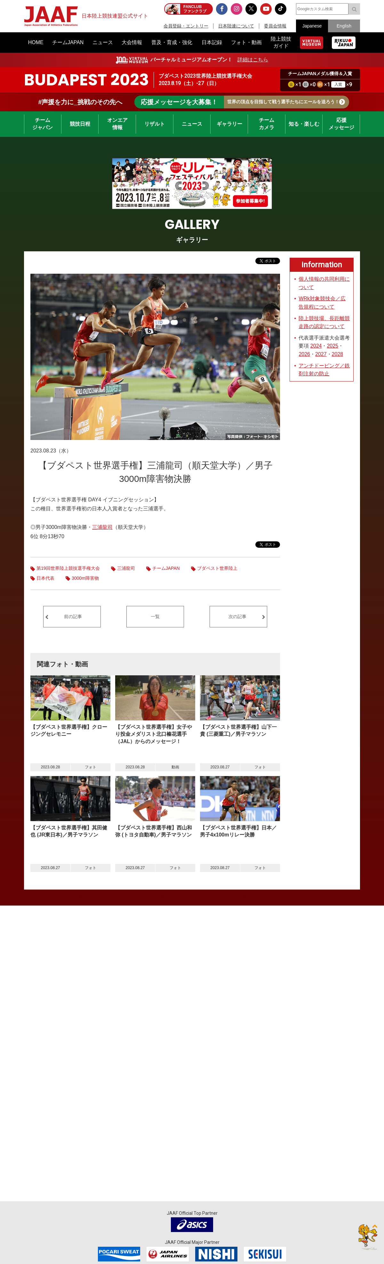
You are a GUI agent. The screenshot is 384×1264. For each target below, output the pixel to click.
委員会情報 (275, 25)
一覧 (155, 616)
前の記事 (73, 616)
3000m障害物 (85, 578)
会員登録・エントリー (186, 25)
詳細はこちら (252, 59)
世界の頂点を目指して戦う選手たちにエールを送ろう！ (236, 102)
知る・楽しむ (304, 124)
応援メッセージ (341, 123)
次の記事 (237, 616)
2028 (337, 354)
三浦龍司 (102, 527)
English (344, 25)
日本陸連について (236, 25)
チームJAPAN (166, 568)
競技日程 (80, 124)
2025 (332, 346)
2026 (304, 354)
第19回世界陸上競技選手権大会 (68, 568)
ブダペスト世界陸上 (217, 568)
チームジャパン (42, 123)
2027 (321, 354)
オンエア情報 (117, 123)
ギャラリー (229, 124)
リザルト (154, 124)
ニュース (192, 124)
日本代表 (45, 578)
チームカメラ (266, 123)
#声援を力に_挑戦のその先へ (80, 102)
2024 (316, 346)
